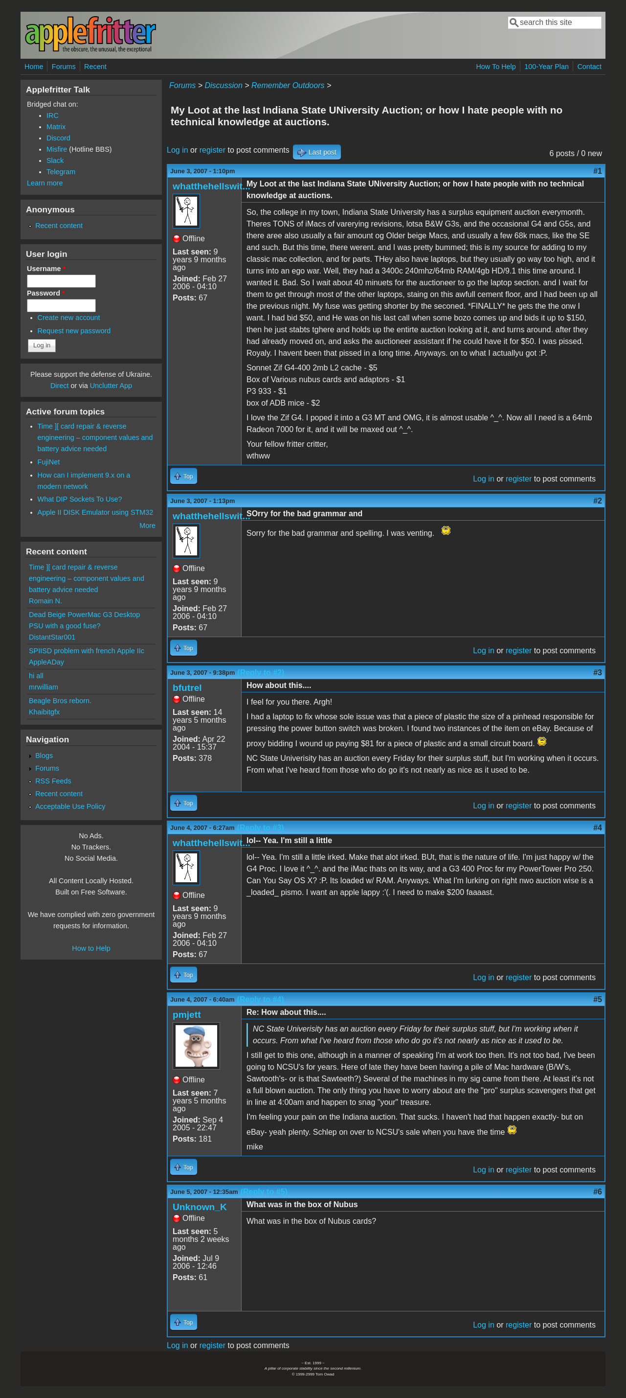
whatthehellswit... (211, 186)
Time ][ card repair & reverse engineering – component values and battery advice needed (95, 437)
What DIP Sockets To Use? (80, 499)
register (212, 150)
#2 (597, 501)
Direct (59, 386)
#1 (597, 171)
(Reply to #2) (260, 672)
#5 (597, 999)
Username (46, 269)
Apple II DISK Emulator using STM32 (96, 512)
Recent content (59, 225)
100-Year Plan (546, 66)
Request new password (74, 331)
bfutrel (187, 688)
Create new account (69, 317)
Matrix (56, 127)
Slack (55, 160)
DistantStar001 (52, 637)
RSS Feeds (53, 781)
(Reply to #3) (260, 828)
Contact (589, 66)
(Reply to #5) (264, 1192)
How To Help (495, 66)
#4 (597, 828)
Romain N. (45, 601)
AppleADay (46, 662)
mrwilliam (43, 687)
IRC (52, 115)
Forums (64, 66)
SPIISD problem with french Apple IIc (86, 651)
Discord (58, 138)
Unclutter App (111, 386)
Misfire (56, 149)
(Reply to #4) (260, 999)
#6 (597, 1192)
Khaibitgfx (44, 712)
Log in (177, 150)
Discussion (223, 85)
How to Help (91, 948)
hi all (36, 676)
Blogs (44, 755)
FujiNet (49, 462)
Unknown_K (200, 1207)
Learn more (45, 183)
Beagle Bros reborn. (60, 701)
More (147, 525)
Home (33, 66)
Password (46, 293)
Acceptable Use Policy (70, 806)
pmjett (187, 1014)
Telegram (60, 172)
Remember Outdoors (287, 85)
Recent (95, 66)
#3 (597, 672)
